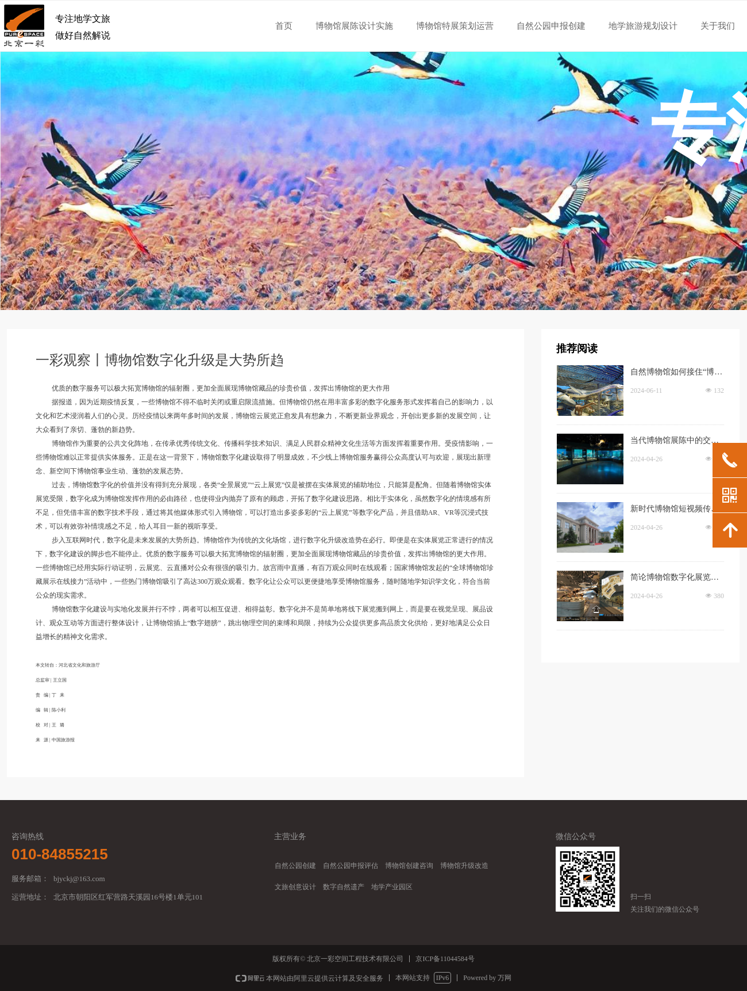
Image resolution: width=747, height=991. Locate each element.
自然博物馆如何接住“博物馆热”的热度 (676, 373)
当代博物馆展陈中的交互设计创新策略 (674, 441)
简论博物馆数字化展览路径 (674, 578)
